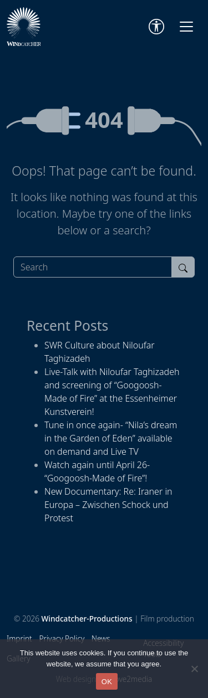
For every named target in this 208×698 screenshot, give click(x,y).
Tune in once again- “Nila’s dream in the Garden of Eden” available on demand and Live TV (110, 438)
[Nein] (194, 668)
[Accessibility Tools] (156, 26)
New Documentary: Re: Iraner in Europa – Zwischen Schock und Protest (108, 504)
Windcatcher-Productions (87, 618)
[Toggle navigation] (186, 26)
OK (107, 682)
